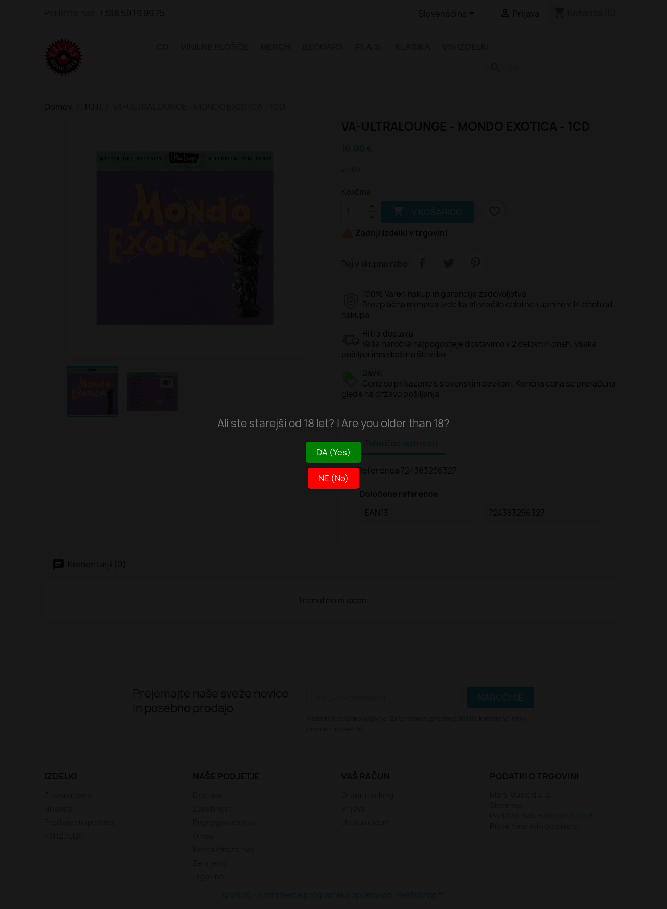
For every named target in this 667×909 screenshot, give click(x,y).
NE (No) (333, 478)
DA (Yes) (333, 452)
